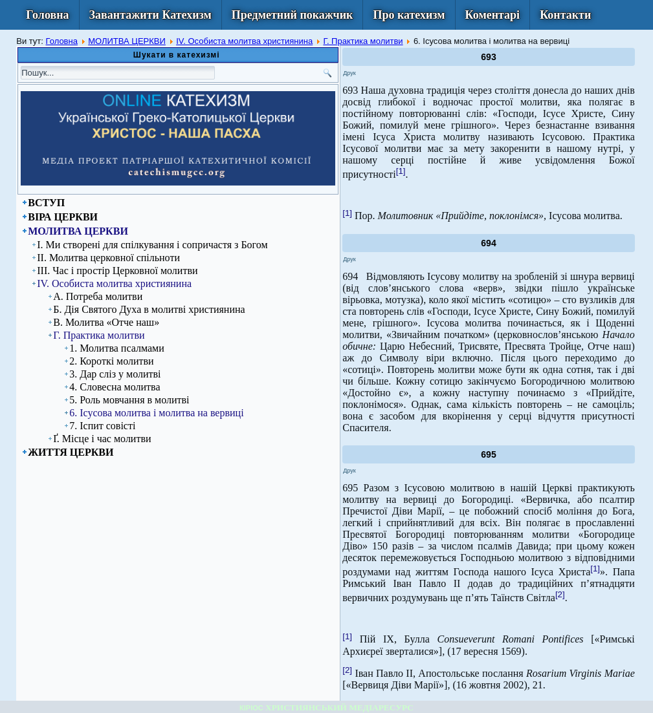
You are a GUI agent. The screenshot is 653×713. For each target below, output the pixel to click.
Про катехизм (409, 14)
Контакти (565, 14)
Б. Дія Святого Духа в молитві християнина (149, 309)
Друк (349, 73)
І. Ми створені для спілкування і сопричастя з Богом (152, 244)
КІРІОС (251, 708)
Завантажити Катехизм (150, 14)
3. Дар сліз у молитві (114, 373)
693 (488, 57)
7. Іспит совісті (102, 425)
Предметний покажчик (292, 14)
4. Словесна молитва (114, 386)
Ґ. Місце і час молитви (102, 438)
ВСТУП (46, 202)
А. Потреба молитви (97, 296)
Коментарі (492, 14)
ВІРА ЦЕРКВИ (63, 216)
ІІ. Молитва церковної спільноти (108, 257)
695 (488, 454)
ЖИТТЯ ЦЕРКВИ (70, 452)
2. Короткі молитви (111, 361)
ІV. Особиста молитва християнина (244, 41)
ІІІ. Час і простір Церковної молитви (117, 270)
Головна (47, 14)
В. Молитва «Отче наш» (106, 322)
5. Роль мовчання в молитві (129, 399)
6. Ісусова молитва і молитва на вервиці (156, 412)
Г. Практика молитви (363, 41)
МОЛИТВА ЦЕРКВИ (127, 41)
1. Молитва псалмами (116, 348)
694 (488, 243)
